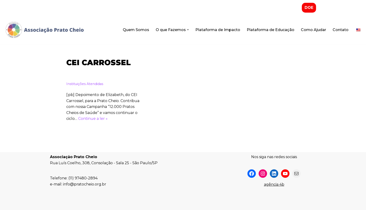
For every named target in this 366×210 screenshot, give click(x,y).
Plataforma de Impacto (217, 30)
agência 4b (274, 184)
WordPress (90, 204)
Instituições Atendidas (84, 84)
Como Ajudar (313, 30)
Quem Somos (136, 30)
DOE (309, 7)
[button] (188, 30)
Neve (55, 204)
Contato (340, 30)
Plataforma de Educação (270, 30)
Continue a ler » (93, 118)
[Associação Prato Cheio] (44, 30)
